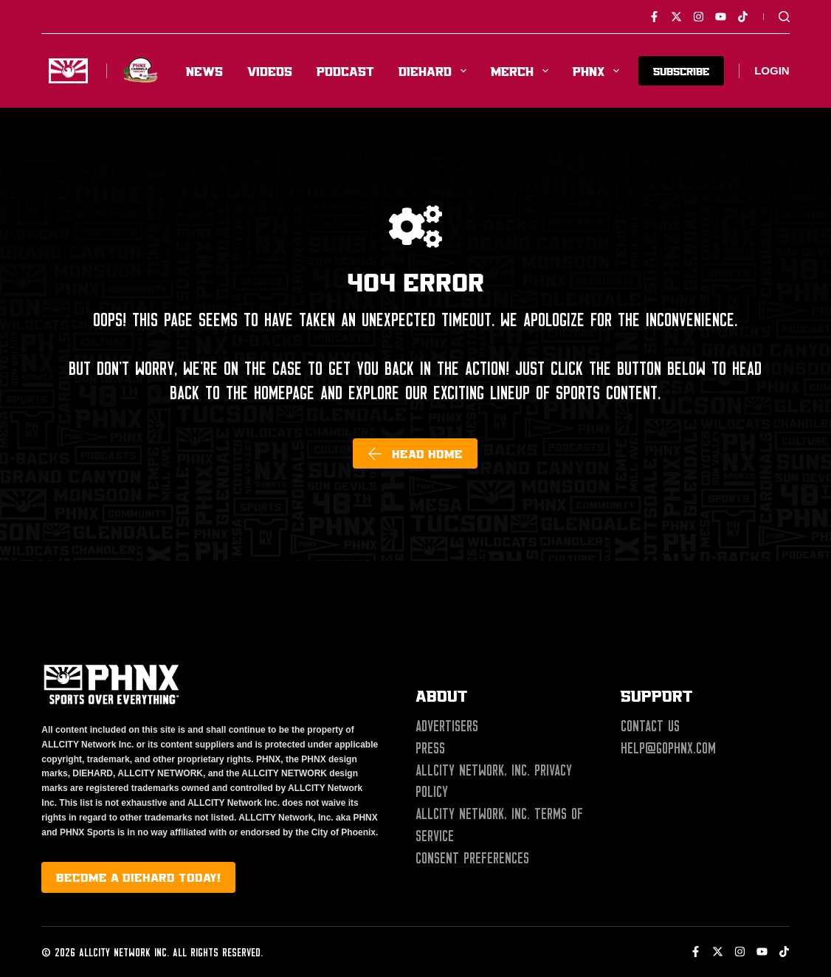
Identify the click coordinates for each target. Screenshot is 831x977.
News (204, 70)
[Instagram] (698, 16)
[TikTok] (742, 16)
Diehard (435, 71)
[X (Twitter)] (676, 16)
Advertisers (447, 726)
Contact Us (650, 726)
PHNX (599, 71)
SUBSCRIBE (681, 70)
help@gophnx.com (668, 748)
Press (430, 748)
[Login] (772, 71)
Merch (522, 71)
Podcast (345, 70)
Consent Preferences (472, 858)
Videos (269, 70)
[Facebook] (654, 16)
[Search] (784, 16)
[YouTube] (720, 16)
